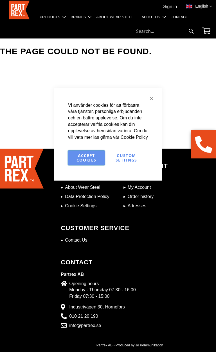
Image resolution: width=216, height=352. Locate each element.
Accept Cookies (86, 157)
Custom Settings (126, 157)
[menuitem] (51, 17)
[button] (203, 6)
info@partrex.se (85, 325)
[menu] (115, 19)
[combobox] (165, 31)
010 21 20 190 (83, 316)
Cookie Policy (134, 137)
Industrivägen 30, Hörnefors (97, 307)
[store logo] (19, 13)
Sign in (170, 6)
